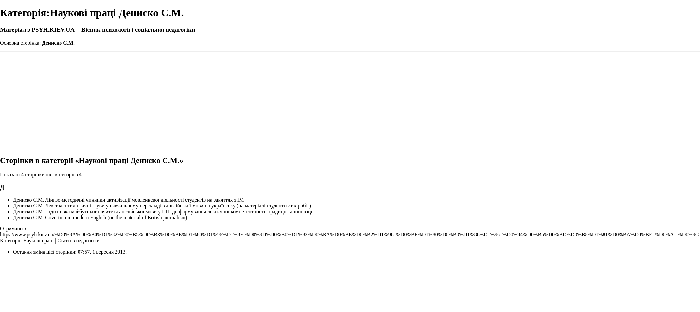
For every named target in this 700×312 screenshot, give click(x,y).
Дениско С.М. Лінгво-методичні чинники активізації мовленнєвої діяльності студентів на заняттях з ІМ (128, 200)
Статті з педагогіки (78, 240)
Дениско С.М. (58, 43)
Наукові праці (38, 240)
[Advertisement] (350, 100)
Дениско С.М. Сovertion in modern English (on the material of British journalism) (100, 217)
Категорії (10, 240)
